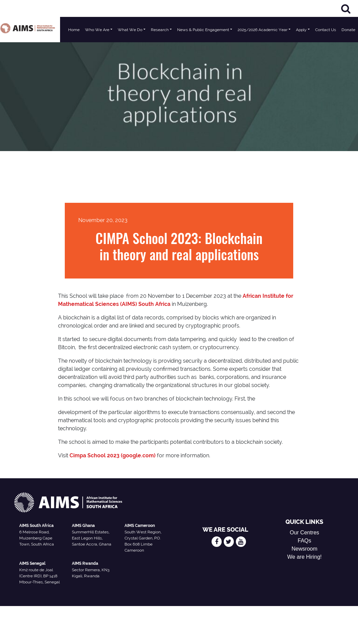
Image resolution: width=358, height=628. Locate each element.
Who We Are (97, 29)
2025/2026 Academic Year (262, 29)
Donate (348, 29)
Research (160, 29)
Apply (301, 29)
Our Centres (304, 532)
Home (74, 29)
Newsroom (304, 549)
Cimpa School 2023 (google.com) (113, 455)
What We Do (130, 29)
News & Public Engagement (203, 29)
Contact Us (325, 29)
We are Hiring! (304, 557)
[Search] (346, 8)
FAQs (304, 541)
